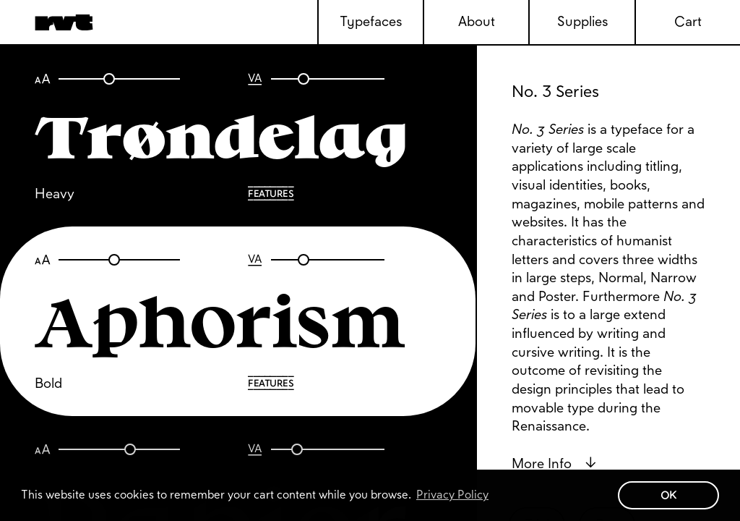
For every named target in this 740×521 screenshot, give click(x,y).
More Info (554, 463)
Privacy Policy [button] (452, 494)
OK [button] (668, 495)
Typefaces (371, 21)
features (270, 193)
